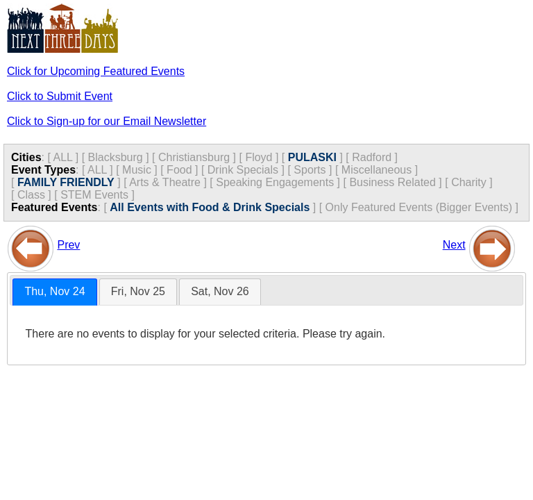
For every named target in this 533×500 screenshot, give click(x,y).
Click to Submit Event (59, 96)
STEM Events (94, 195)
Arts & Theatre (165, 182)
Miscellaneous (376, 170)
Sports (309, 170)
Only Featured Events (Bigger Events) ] (421, 207)
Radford (371, 157)
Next (454, 245)
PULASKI (312, 157)
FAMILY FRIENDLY (66, 182)
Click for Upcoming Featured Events (96, 71)
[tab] (54, 292)
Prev (68, 245)
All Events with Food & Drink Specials (210, 207)
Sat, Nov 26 (220, 291)
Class (31, 195)
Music (136, 170)
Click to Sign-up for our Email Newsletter (106, 121)
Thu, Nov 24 (54, 291)
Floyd (258, 157)
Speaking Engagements (275, 182)
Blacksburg (115, 157)
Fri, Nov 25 (138, 291)
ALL (62, 157)
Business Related (392, 182)
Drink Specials (243, 170)
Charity (469, 182)
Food (179, 170)
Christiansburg (194, 157)
